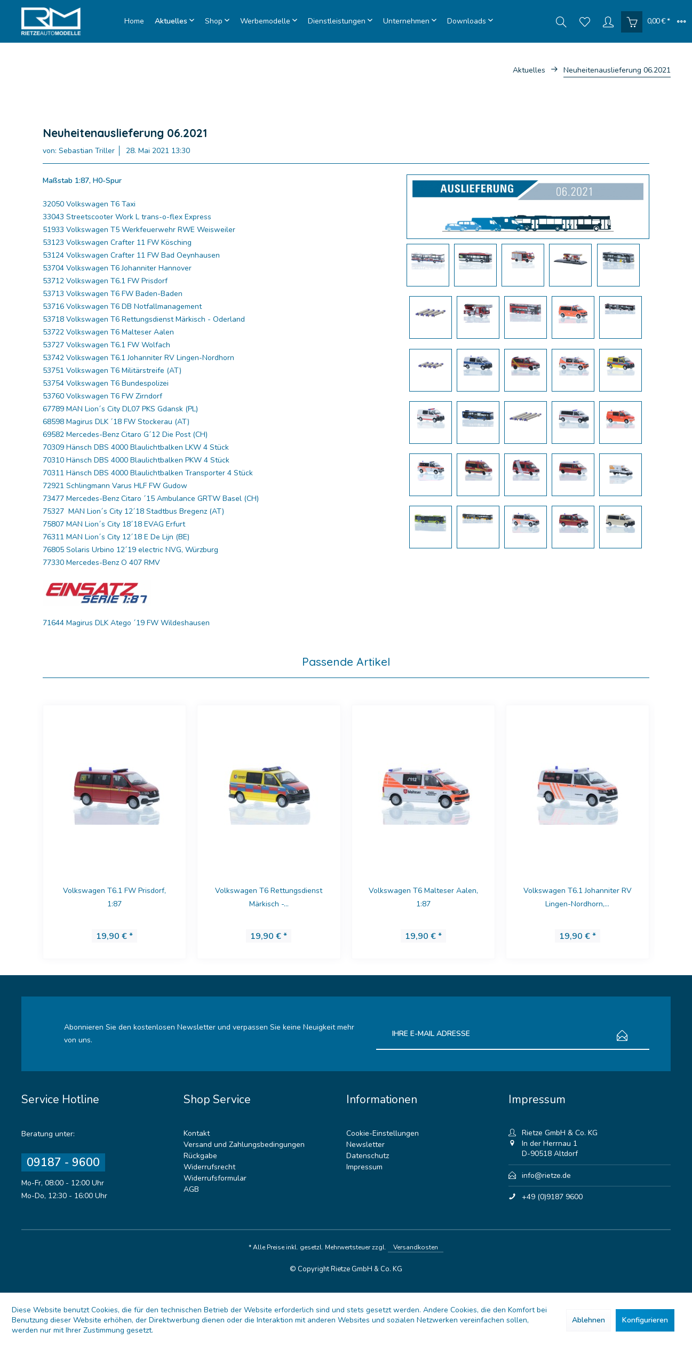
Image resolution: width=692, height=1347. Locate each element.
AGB (191, 1189)
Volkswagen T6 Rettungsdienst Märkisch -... (268, 897)
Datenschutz (367, 1156)
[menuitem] (134, 21)
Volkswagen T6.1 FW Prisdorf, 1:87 (114, 897)
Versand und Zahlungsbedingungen (244, 1144)
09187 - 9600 (63, 1162)
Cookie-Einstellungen (382, 1133)
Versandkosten (415, 1247)
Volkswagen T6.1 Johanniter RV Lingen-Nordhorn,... (577, 897)
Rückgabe (200, 1156)
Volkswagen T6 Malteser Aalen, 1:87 (423, 897)
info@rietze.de (546, 1175)
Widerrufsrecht (209, 1167)
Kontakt (197, 1133)
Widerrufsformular (215, 1178)
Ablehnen (588, 1320)
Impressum (364, 1167)
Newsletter (365, 1144)
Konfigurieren (645, 1320)
